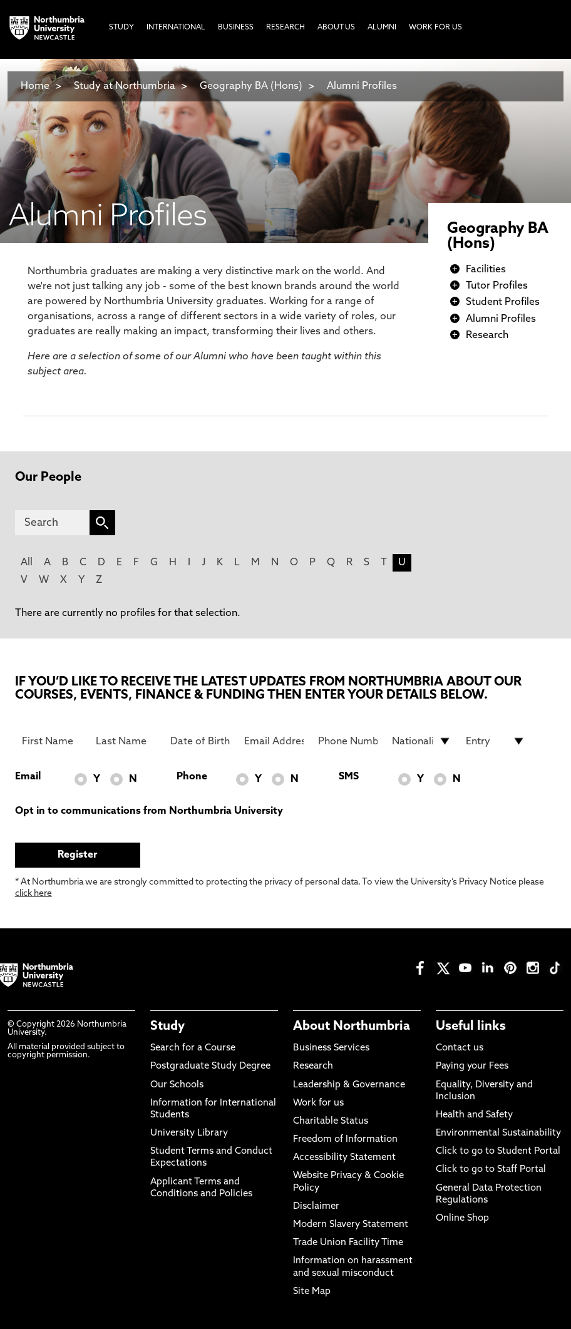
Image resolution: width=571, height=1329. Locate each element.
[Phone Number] (348, 741)
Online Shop (462, 1218)
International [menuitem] (176, 27)
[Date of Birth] (200, 741)
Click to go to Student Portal (498, 1151)
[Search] (52, 522)
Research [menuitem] (285, 27)
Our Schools (176, 1085)
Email (28, 777)
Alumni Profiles (362, 86)
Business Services (331, 1048)
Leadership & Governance (349, 1085)
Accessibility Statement (344, 1157)
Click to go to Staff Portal (491, 1169)
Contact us (459, 1048)
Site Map (312, 1291)
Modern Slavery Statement (350, 1224)
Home (35, 86)
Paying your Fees (472, 1066)
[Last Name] (126, 741)
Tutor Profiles (497, 286)
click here (33, 893)
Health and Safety (474, 1115)
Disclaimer (316, 1206)
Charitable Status (330, 1121)
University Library (189, 1133)
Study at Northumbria (124, 86)
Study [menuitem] (121, 27)
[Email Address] (274, 741)
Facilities (486, 270)
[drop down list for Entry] (496, 741)
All (27, 563)
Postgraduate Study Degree (210, 1066)
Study (167, 1026)
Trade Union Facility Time (348, 1243)
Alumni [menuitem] (382, 27)
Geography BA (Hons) (251, 86)
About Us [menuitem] (336, 27)
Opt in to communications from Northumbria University (149, 811)
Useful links (471, 1026)
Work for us (318, 1103)
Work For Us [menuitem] (435, 27)
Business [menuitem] (236, 27)
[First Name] (52, 741)
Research (487, 336)
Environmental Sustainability (498, 1133)
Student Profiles (503, 302)
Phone (192, 777)
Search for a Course (192, 1048)
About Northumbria (351, 1026)
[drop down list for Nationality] (422, 741)
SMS (349, 777)
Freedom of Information (345, 1139)
